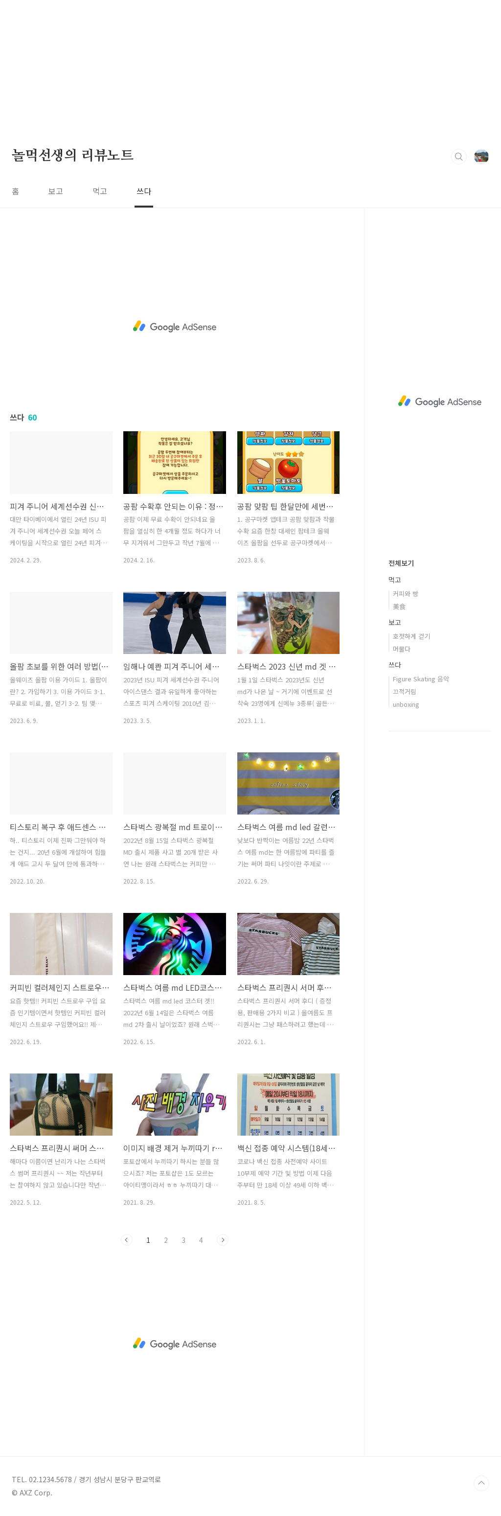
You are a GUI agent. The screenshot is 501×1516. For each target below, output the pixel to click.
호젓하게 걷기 (411, 636)
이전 (127, 1240)
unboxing (406, 704)
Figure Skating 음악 (421, 678)
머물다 (401, 648)
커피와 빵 (405, 593)
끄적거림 (404, 691)
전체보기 (401, 563)
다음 (222, 1240)
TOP (481, 1483)
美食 (399, 606)
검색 (459, 156)
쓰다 (144, 191)
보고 (55, 191)
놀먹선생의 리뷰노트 (73, 156)
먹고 (99, 191)
